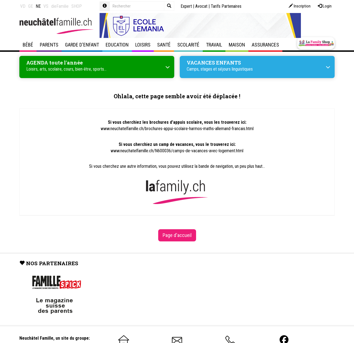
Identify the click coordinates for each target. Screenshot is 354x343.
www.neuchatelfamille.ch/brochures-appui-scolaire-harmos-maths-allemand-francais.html (177, 128)
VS (45, 6)
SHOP (76, 6)
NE (38, 6)
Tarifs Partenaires (226, 6)
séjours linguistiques (235, 69)
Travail (214, 45)
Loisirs (142, 45)
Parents (49, 45)
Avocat (201, 6)
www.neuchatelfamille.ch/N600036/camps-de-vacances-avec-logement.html (177, 150)
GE (30, 6)
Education (117, 45)
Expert (186, 6)
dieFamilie (60, 6)
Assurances (265, 45)
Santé (164, 45)
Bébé (28, 45)
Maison (237, 45)
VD (22, 6)
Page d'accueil (177, 235)
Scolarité (188, 45)
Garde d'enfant (82, 45)
